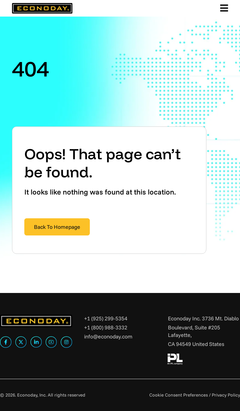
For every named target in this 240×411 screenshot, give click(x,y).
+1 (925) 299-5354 (105, 318)
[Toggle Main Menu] (223, 8)
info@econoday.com (108, 336)
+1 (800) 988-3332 (105, 327)
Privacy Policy (226, 395)
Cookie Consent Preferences (178, 395)
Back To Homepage (57, 226)
